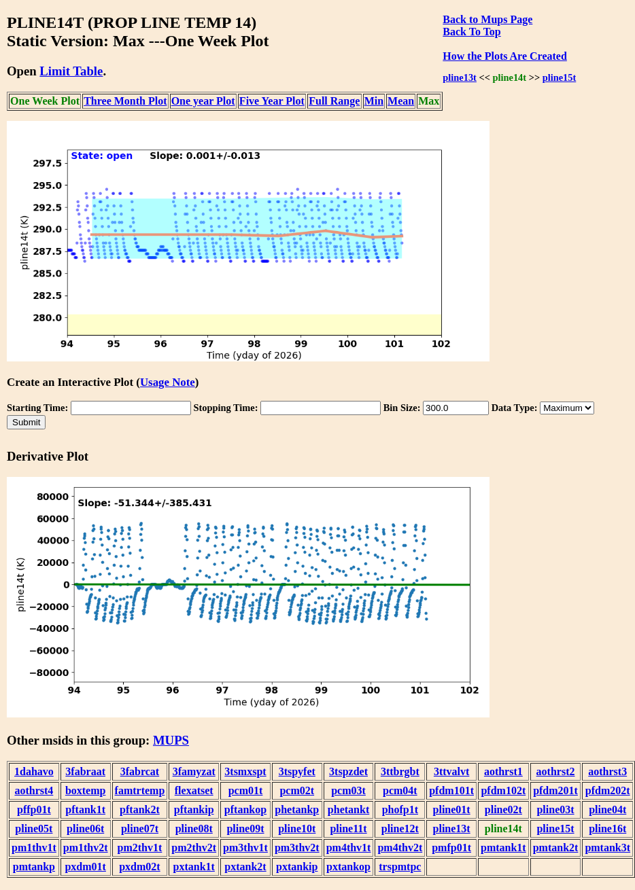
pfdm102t (503, 790)
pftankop (245, 809)
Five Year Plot (272, 101)
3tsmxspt (245, 771)
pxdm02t (139, 866)
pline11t (348, 828)
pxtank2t (245, 866)
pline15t (560, 77)
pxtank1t (194, 866)
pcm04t (400, 790)
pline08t (194, 828)
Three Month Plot (125, 101)
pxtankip (297, 866)
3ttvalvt (451, 771)
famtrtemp (140, 790)
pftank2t (140, 809)
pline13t (460, 77)
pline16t (607, 828)
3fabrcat (139, 771)
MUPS (171, 740)
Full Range (334, 101)
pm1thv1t (34, 847)
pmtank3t (607, 847)
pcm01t (245, 790)
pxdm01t (85, 866)
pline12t (400, 828)
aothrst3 (607, 771)
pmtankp (34, 866)
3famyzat (194, 771)
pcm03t (348, 790)
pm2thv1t (140, 847)
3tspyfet (297, 771)
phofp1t (400, 809)
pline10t (296, 828)
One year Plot (203, 101)
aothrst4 (33, 790)
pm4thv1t (348, 847)
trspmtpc (400, 866)
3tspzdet (348, 771)
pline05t (33, 828)
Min (373, 101)
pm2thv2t (193, 847)
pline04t (607, 809)
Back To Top (471, 31)
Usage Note (167, 382)
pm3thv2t (297, 847)
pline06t (85, 828)
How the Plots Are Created (504, 56)
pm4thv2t (399, 847)
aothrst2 (555, 771)
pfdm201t (555, 790)
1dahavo (34, 771)
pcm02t (296, 790)
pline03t (555, 809)
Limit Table (71, 71)
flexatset (194, 790)
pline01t (451, 809)
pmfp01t (451, 847)
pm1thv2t (85, 847)
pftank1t (85, 809)
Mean (401, 101)
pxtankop (348, 866)
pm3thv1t (245, 847)
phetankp (297, 809)
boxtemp (85, 790)
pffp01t (34, 809)
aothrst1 (503, 771)
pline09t (245, 828)
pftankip (194, 809)
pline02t (503, 809)
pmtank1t (503, 847)
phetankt (348, 809)
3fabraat (85, 771)
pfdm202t (607, 790)
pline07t (139, 828)
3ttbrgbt (400, 771)
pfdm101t (451, 790)
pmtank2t (556, 847)
